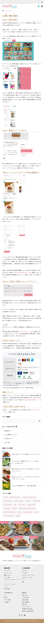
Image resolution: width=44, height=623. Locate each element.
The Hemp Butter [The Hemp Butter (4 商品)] (8, 516)
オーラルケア (25, 572)
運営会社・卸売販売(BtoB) (27, 611)
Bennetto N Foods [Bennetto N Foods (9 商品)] (15, 497)
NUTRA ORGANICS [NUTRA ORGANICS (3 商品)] (9, 512)
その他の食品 (7, 588)
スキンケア (24, 570)
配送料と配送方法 (26, 602)
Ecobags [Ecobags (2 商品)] (28, 501)
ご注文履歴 (6, 602)
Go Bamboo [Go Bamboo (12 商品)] (36, 501)
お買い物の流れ (25, 599)
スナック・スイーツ (8, 572)
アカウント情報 (7, 599)
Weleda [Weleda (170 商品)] (18, 516)
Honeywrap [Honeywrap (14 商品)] (6, 508)
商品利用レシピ (8, 430)
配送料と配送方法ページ (24, 272)
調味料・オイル (7, 575)
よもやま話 (7, 442)
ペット (23, 579)
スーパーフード (7, 570)
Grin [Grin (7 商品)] (15, 504)
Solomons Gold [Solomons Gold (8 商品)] (27, 512)
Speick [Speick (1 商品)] (36, 512)
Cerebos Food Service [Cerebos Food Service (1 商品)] (29, 497)
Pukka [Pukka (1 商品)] (19, 512)
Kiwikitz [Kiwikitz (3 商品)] (14, 508)
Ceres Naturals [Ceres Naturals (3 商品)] (7, 501)
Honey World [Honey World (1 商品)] (31, 504)
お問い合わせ (25, 595)
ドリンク (6, 586)
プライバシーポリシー (26, 606)
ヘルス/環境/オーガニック (10, 434)
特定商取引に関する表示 (27, 608)
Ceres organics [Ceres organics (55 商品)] (18, 501)
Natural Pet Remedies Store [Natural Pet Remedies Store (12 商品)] (27, 508)
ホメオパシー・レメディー (27, 577)
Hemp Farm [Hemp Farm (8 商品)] (22, 504)
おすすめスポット (8, 438)
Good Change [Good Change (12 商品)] (7, 504)
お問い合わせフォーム (25, 331)
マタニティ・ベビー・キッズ (28, 575)
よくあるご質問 (25, 597)
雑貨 (23, 581)
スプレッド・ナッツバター (9, 584)
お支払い (6, 597)
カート (5, 595)
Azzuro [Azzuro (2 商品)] (5, 497)
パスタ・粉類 (7, 577)
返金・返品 (24, 604)
